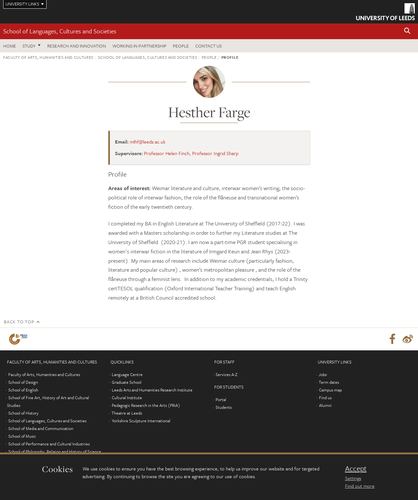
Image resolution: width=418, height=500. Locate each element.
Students (224, 407)
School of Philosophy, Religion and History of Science (54, 451)
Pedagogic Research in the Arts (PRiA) (146, 405)
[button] (407, 31)
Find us (325, 397)
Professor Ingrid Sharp (215, 153)
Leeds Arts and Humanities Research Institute (152, 390)
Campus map (330, 390)
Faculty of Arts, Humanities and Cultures (48, 57)
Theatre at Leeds (126, 413)
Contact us (208, 45)
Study (29, 45)
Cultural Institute (127, 397)
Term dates (329, 382)
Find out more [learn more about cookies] (360, 485)
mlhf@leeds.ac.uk (147, 141)
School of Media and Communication (40, 428)
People (181, 45)
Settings (353, 478)
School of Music (22, 436)
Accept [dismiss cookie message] (356, 468)
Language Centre (127, 374)
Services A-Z (226, 374)
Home (9, 45)
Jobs (323, 374)
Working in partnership (139, 45)
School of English (23, 390)
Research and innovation (76, 45)
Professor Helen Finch (167, 153)
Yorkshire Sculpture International (141, 420)
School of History (23, 413)
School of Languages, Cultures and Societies (59, 31)
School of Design (23, 382)
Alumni (325, 405)
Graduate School (126, 382)
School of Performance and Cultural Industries (49, 444)
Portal (221, 399)
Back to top (19, 321)
